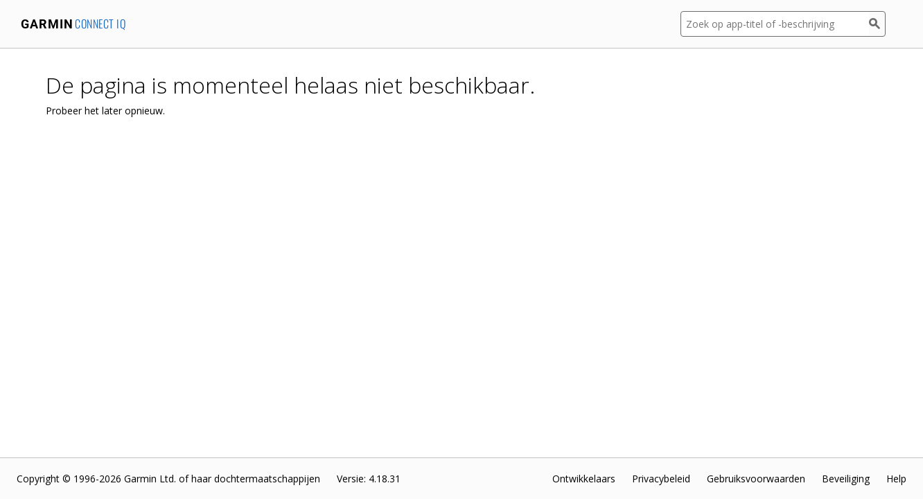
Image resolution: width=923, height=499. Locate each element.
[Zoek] (877, 24)
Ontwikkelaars (583, 478)
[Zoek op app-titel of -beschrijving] (774, 24)
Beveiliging (846, 478)
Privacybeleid (661, 478)
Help (896, 478)
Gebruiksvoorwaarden (756, 478)
